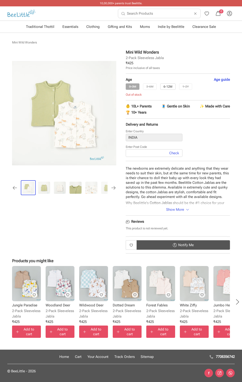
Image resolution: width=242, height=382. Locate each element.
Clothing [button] (93, 27)
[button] (237, 302)
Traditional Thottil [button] (40, 27)
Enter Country (135, 131)
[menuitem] (21, 13)
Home (64, 357)
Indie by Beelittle (171, 27)
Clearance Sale (204, 27)
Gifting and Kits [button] (120, 27)
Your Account (97, 357)
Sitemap (147, 357)
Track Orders (124, 357)
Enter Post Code (136, 147)
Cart (78, 357)
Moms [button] (145, 27)
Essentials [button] (70, 27)
